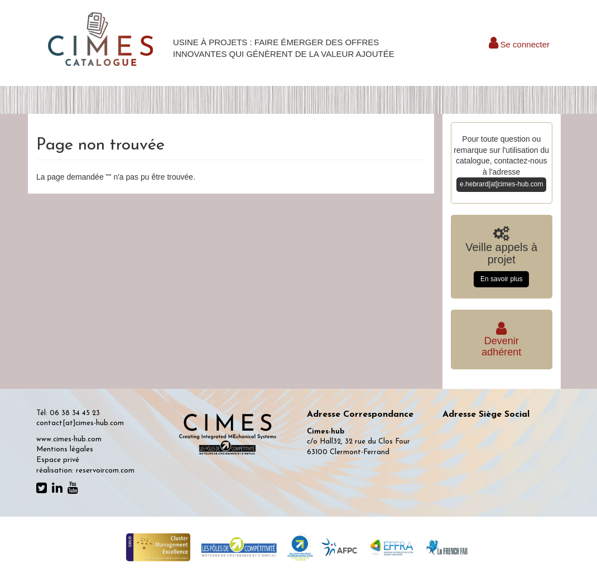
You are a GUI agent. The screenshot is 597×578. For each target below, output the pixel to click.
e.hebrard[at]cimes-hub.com (501, 184)
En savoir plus (501, 279)
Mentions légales (64, 449)
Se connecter (519, 44)
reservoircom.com (105, 470)
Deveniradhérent (501, 341)
